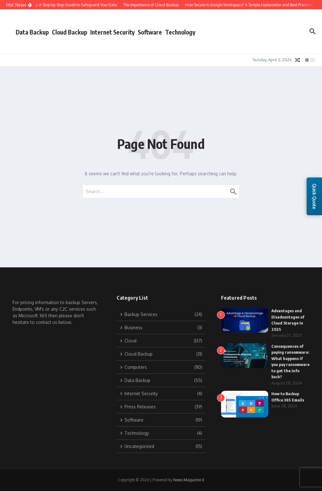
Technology (180, 32)
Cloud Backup (69, 32)
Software (150, 32)
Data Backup (32, 32)
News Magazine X (188, 479)
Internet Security (112, 32)
